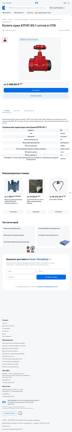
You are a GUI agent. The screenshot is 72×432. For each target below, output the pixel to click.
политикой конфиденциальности (47, 311)
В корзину (36, 90)
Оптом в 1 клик (36, 96)
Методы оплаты (29, 110)
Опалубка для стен (8, 356)
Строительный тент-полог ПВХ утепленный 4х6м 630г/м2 (35, 201)
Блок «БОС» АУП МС (56, 199)
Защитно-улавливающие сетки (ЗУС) (14, 345)
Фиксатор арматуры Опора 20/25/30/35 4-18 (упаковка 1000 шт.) (13, 201)
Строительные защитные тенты (12, 359)
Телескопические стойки (10, 364)
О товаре (7, 110)
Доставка (17, 110)
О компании (6, 328)
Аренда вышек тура (43, 13)
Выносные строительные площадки (13, 343)
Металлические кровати (10, 351)
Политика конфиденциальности (12, 429)
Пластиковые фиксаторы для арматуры (16, 258)
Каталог (4, 323)
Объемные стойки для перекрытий (13, 353)
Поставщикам (6, 336)
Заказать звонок (9, 413)
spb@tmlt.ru (6, 380)
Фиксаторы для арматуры (12, 228)
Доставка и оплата (8, 326)
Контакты (30, 12)
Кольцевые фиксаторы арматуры (49, 228)
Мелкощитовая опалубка (10, 348)
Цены (4, 333)
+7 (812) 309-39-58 (8, 382)
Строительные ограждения (10, 361)
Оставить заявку (51, 302)
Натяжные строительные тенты (48, 243)
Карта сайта (6, 426)
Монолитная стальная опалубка (14, 243)
